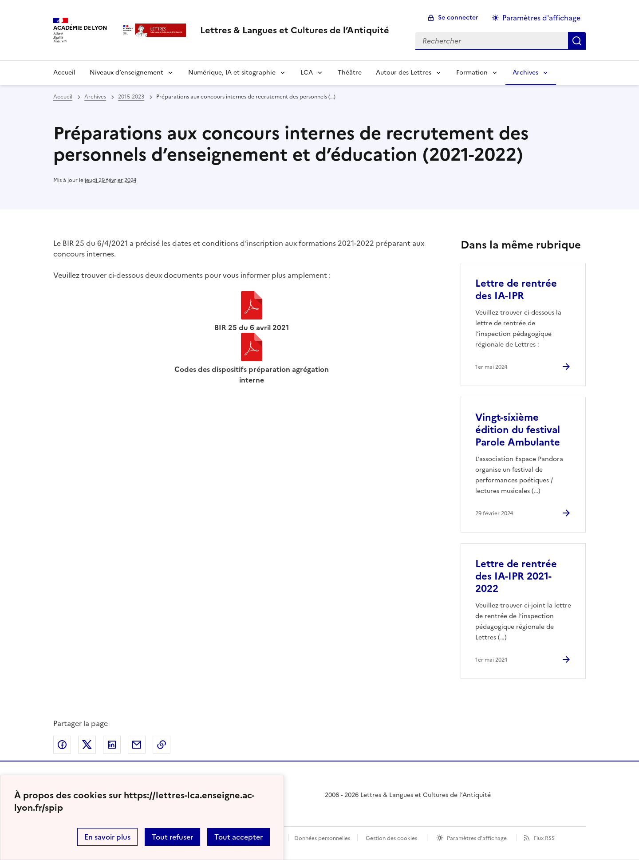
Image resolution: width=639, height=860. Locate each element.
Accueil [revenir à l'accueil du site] (62, 97)
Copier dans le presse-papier (161, 744)
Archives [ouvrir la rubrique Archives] (95, 97)
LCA (306, 72)
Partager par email (137, 744)
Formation (472, 72)
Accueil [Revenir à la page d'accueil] (64, 72)
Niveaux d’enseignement (126, 72)
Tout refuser (172, 837)
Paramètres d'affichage (477, 838)
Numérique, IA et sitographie (232, 72)
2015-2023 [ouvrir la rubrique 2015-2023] (131, 97)
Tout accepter (238, 837)
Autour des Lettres (403, 72)
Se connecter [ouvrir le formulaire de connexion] (458, 17)
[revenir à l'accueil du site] (294, 30)
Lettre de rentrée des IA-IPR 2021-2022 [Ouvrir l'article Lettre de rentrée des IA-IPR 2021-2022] (516, 576)
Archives (525, 72)
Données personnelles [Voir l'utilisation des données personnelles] (322, 838)
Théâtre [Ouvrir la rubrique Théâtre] (350, 72)
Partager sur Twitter (87, 744)
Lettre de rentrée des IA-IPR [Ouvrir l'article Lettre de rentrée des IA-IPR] (516, 289)
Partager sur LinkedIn (112, 744)
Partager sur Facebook (62, 744)
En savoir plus (107, 837)
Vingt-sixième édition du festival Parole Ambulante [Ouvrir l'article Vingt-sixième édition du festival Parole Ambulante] (517, 430)
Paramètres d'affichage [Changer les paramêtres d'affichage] (541, 17)
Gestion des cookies (391, 838)
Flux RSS (544, 838)
